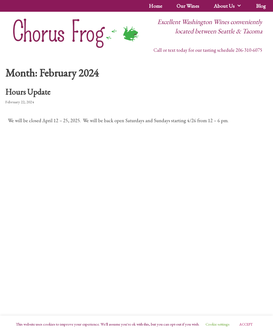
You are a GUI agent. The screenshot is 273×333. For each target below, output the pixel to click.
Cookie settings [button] (218, 324)
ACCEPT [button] (246, 324)
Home (155, 5)
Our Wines (187, 5)
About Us (231, 6)
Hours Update (27, 92)
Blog (261, 5)
